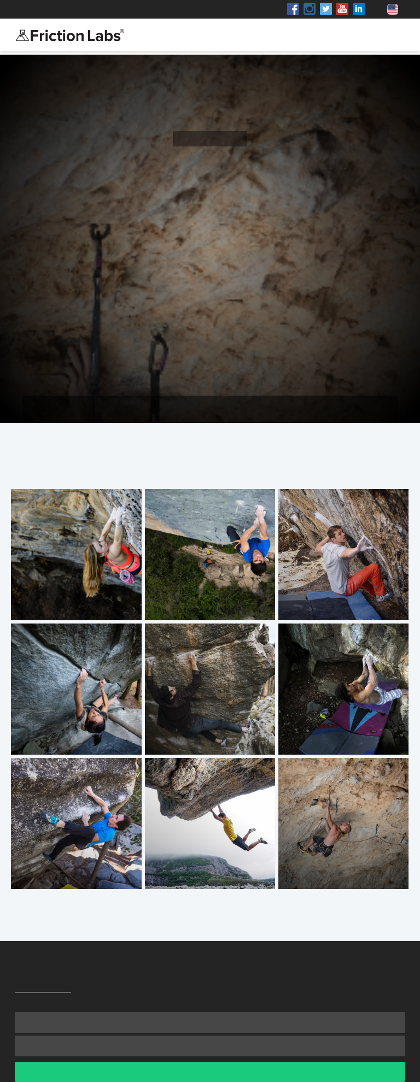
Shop (112, 9)
